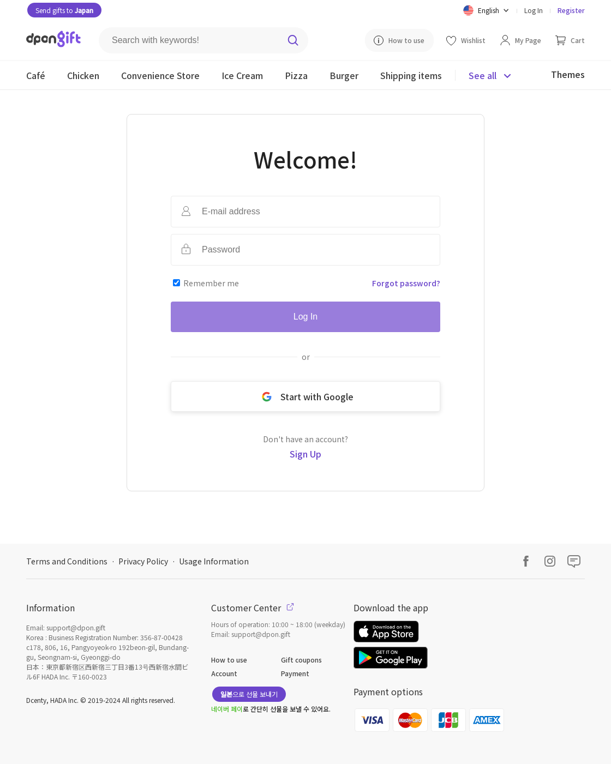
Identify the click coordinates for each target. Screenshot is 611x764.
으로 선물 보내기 (249, 694)
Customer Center (252, 607)
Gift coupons (301, 659)
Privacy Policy (143, 561)
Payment (295, 673)
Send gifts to (64, 10)
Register (571, 10)
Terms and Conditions (66, 561)
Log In (533, 10)
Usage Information (214, 561)
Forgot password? (406, 283)
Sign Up (305, 453)
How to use (229, 659)
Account (224, 673)
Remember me (211, 283)
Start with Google (305, 396)
